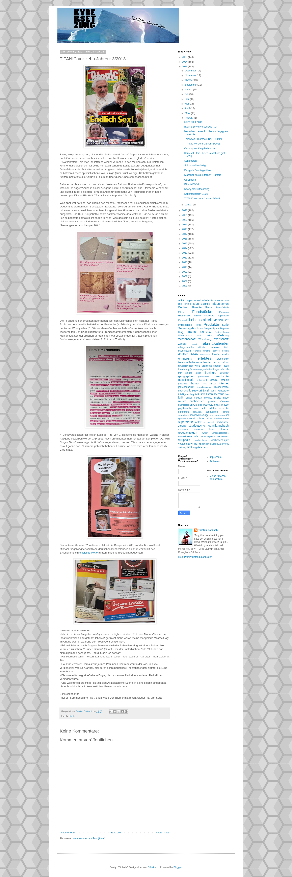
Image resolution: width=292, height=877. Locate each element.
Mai (187, 103)
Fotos (209, 307)
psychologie (184, 408)
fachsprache (195, 362)
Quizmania (190, 179)
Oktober (189, 80)
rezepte (224, 408)
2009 (185, 271)
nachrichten (196, 401)
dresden (215, 354)
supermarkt (185, 422)
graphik (225, 380)
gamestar (224, 373)
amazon (215, 347)
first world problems (200, 365)
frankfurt (210, 372)
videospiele (208, 436)
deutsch (183, 354)
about (194, 344)
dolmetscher (205, 354)
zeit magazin (212, 444)
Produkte (211, 324)
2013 (185, 252)
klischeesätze (221, 387)
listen (209, 394)
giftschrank (202, 380)
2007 (185, 281)
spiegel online (204, 418)
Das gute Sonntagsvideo (197, 170)
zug (195, 447)
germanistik (203, 376)
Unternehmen (222, 332)
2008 (185, 276)
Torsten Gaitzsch (208, 530)
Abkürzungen (185, 300)
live (227, 394)
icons (205, 384)
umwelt (182, 436)
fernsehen (214, 362)
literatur (219, 394)
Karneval (182, 320)
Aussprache (217, 300)
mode (225, 397)
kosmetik (183, 390)
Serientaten (190, 160)
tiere (212, 429)
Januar (189, 204)
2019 (185, 224)
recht (203, 408)
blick (226, 347)
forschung (183, 369)
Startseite (115, 832)
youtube (182, 443)
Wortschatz (221, 339)
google (214, 380)
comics (216, 351)
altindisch (202, 347)
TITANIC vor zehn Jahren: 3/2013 (202, 143)
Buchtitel (205, 303)
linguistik (194, 394)
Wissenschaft (187, 339)
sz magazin (209, 422)
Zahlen (182, 343)
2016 (185, 238)
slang (222, 415)
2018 (185, 229)
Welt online (204, 335)
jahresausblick (186, 387)
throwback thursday (190, 429)
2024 (185, 61)
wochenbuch (201, 440)
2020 (185, 220)
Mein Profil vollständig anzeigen (195, 557)
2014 (185, 248)
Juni (187, 99)
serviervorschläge (199, 415)
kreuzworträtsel (199, 390)
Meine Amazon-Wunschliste (218, 477)
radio (195, 408)
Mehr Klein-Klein (193, 121)
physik (193, 404)
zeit (203, 444)
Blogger (178, 867)
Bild (227, 300)
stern (226, 418)
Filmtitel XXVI (191, 184)
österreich (202, 447)
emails (225, 354)
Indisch (197, 315)
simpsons (214, 415)
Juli (187, 94)
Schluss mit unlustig (195, 165)
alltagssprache (186, 347)
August (189, 89)
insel (213, 383)
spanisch (182, 419)
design (225, 351)
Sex (201, 328)
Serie (225, 324)
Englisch (183, 307)
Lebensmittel (200, 320)
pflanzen (224, 401)
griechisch (183, 383)
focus (226, 365)
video (196, 436)
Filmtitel (197, 307)
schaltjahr (197, 412)
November (191, 75)
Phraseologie (185, 324)
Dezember (191, 70)
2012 (185, 257)
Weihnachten (185, 335)
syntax (198, 422)
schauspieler (212, 411)
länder (188, 397)
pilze (200, 405)
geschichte (222, 376)
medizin (198, 397)
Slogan (208, 328)
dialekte (194, 354)
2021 (185, 215)
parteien (212, 401)
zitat (189, 447)
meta (217, 397)
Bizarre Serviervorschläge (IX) (200, 126)
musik (182, 401)
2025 (185, 57)
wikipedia (184, 440)
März (188, 113)
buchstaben (184, 350)
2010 (185, 267)
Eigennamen (220, 303)
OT (227, 320)
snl (227, 415)
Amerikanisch (201, 300)
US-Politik (205, 332)
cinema (206, 351)
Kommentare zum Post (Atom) (89, 838)
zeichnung (194, 443)
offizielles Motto (88, 552)
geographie (185, 376)
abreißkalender (216, 343)
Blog (196, 303)
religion (212, 408)
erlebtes (204, 358)
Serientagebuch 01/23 (196, 194)
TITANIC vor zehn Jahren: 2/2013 (202, 198)
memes (208, 397)
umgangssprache (220, 433)
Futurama (224, 312)
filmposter (183, 366)
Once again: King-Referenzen (200, 148)
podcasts (208, 404)
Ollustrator (153, 867)
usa (189, 436)
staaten (218, 418)
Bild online (184, 303)
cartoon (197, 351)
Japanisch (223, 315)
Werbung (223, 335)
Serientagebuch (188, 328)
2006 (185, 286)
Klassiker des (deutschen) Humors (202, 175)
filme (225, 362)
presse (225, 404)
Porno (198, 324)
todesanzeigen (187, 432)
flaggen (217, 365)
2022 (185, 210)
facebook (183, 362)
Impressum (215, 457)
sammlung (183, 411)
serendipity (183, 415)
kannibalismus (204, 387)
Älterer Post (162, 832)
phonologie (183, 405)
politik (217, 404)
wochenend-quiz (220, 440)
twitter (205, 433)
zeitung (182, 447)
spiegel (191, 418)
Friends (182, 312)
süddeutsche (196, 425)
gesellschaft (186, 379)
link (203, 394)
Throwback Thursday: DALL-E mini (203, 139)
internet (224, 383)
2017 (185, 234)
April (187, 108)
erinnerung (185, 358)
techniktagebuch (218, 425)
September (191, 84)
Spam (215, 328)
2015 (185, 243)
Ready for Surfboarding (196, 189)
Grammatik (184, 315)
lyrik (181, 397)
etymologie (223, 358)
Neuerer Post (68, 832)
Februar (189, 117)
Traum (192, 332)
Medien (218, 320)
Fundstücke (202, 312)
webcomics (223, 436)
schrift (226, 412)
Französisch (222, 307)
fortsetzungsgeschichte (201, 369)
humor (195, 383)
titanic (72, 716)
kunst (213, 390)
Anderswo (215, 461)
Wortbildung (204, 339)
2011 (185, 262)
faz (205, 362)
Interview (209, 315)
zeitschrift (223, 443)
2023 (185, 66)
